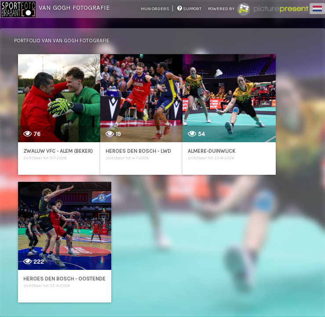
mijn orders (155, 8)
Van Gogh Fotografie (74, 7)
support (189, 8)
